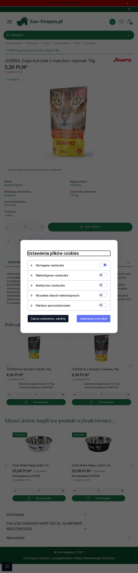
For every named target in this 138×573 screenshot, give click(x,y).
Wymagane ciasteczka (50, 265)
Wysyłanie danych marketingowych (57, 295)
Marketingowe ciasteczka (52, 275)
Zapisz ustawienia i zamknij (48, 318)
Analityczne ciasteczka (50, 285)
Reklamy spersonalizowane (53, 305)
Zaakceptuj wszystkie (93, 318)
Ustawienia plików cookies (53, 253)
